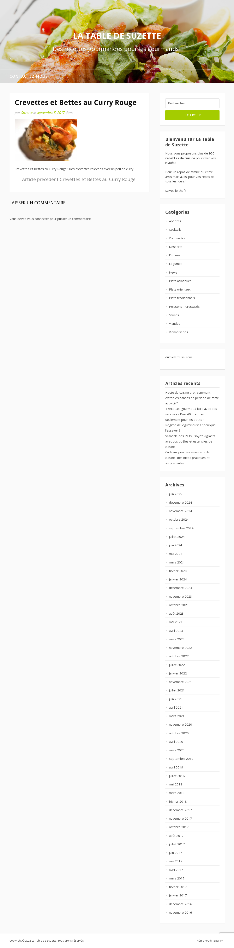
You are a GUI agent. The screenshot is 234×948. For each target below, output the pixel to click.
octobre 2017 (179, 827)
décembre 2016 (180, 904)
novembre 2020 (180, 724)
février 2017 (178, 887)
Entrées (174, 255)
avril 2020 (176, 741)
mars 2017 (177, 878)
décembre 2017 (180, 810)
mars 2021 (177, 716)
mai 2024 (175, 553)
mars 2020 (177, 750)
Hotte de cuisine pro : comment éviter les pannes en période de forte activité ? (192, 397)
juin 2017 (175, 852)
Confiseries (177, 238)
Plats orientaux (180, 289)
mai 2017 (175, 861)
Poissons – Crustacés (184, 306)
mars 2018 (177, 793)
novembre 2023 (180, 596)
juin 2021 (175, 699)
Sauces (174, 315)
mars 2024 (177, 562)
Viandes (174, 323)
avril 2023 (176, 630)
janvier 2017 (178, 895)
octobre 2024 (179, 519)
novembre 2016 (180, 912)
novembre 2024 (180, 511)
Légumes (175, 264)
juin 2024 (175, 545)
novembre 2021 (180, 682)
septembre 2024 (181, 528)
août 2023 (176, 613)
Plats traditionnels (182, 298)
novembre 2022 (180, 647)
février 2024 (178, 571)
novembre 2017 (180, 818)
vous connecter (38, 219)
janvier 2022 (178, 673)
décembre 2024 (180, 502)
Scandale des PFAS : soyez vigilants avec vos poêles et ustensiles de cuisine (190, 441)
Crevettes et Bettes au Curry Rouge (79, 179)
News (173, 272)
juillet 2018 (177, 776)
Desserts (175, 247)
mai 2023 (175, 622)
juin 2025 (175, 494)
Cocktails (175, 229)
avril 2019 (176, 767)
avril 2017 (176, 870)
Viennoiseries (178, 332)
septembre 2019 (181, 758)
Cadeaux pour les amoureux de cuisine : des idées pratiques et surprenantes (187, 457)
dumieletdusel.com (178, 357)
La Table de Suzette (117, 35)
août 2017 (176, 835)
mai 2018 (175, 784)
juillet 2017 (177, 844)
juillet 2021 (177, 690)
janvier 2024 (178, 579)
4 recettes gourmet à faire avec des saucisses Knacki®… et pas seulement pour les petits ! (191, 414)
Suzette (26, 112)
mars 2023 (177, 639)
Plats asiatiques (180, 281)
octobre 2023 (179, 605)
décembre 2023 (180, 588)
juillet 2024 (177, 536)
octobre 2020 (179, 733)
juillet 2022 (177, 665)
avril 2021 (176, 707)
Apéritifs (175, 221)
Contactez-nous (29, 76)
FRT (222, 940)
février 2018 (178, 801)
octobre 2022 (179, 656)
